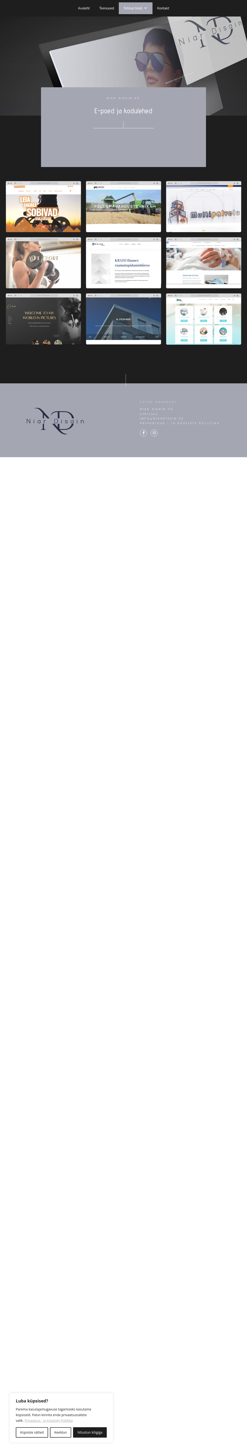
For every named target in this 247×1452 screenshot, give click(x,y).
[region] (61, 1418)
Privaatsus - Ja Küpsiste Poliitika (49, 1420)
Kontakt (163, 8)
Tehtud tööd (136, 8)
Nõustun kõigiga (90, 1432)
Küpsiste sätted (32, 1432)
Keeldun (60, 1432)
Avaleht (84, 8)
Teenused (106, 8)
